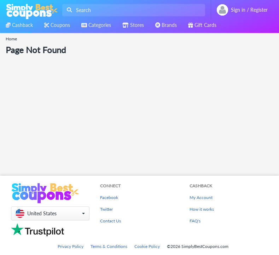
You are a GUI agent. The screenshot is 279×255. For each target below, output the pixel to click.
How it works (202, 209)
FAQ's (195, 220)
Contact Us (110, 220)
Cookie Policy (147, 246)
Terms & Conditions (109, 246)
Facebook (109, 197)
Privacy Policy (70, 246)
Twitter (106, 209)
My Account (201, 197)
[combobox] (132, 10)
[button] (50, 213)
